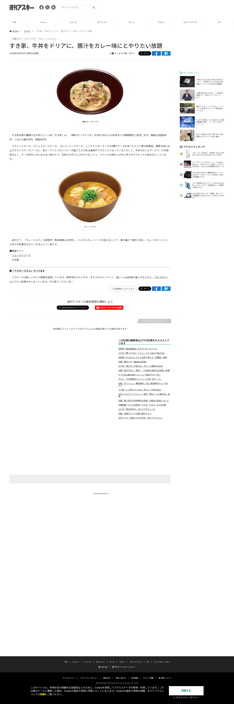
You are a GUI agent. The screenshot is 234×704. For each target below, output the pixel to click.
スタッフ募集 (148, 675)
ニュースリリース (21, 255)
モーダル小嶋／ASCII (124, 53)
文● (112, 53)
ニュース (73, 22)
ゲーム (131, 22)
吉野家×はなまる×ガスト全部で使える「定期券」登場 (142, 358)
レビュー (44, 22)
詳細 (42, 694)
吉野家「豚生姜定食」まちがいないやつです (137, 349)
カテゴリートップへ (154, 321)
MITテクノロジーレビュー (124, 664)
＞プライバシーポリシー (186, 697)
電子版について (165, 675)
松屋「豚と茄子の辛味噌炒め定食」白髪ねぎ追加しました (143, 401)
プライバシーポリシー (89, 675)
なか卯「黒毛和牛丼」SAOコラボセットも (136, 409)
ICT (219, 22)
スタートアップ (190, 22)
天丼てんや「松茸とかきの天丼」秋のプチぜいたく (140, 418)
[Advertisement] (170, 8)
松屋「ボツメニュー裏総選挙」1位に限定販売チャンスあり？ (143, 385)
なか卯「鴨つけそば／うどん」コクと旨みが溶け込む (141, 353)
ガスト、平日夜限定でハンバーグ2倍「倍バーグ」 (140, 379)
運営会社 (106, 675)
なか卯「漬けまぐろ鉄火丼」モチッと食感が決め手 (140, 366)
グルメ (161, 22)
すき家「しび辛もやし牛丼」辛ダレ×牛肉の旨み (139, 390)
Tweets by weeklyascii (100, 493)
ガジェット (102, 22)
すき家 (15, 259)
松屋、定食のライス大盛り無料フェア (134, 414)
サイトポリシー (69, 675)
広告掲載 (134, 675)
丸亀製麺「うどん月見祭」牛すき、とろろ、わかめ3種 (142, 405)
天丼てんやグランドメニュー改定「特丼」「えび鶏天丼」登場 (144, 395)
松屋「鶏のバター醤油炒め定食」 (132, 362)
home (14, 31)
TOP (14, 22)
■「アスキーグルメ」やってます (27, 271)
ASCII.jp (103, 664)
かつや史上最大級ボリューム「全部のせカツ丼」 (139, 375)
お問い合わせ (120, 675)
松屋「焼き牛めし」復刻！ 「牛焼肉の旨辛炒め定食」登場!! (144, 371)
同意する (186, 690)
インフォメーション (162, 659)
